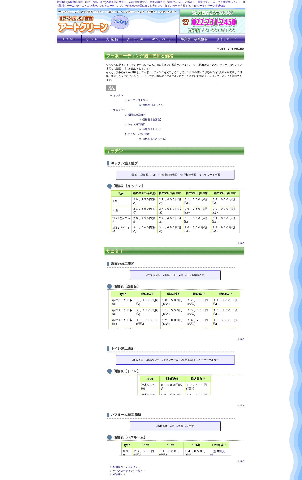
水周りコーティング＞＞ (127, 467)
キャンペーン (162, 39)
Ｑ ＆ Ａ (92, 39)
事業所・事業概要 (194, 39)
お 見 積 (112, 39)
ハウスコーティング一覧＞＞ (129, 470)
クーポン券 (135, 39)
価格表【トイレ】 (152, 129)
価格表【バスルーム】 (155, 138)
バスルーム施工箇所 (139, 134)
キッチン (118, 95)
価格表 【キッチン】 (154, 105)
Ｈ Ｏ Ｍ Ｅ (69, 39)
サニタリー (119, 109)
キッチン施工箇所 (138, 100)
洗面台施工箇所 (136, 114)
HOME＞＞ (119, 474)
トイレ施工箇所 (136, 124)
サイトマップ (226, 39)
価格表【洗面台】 (152, 119)
